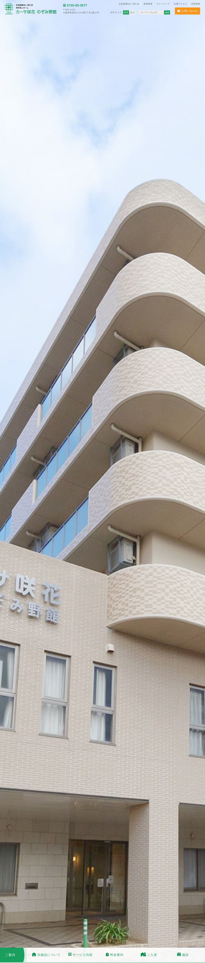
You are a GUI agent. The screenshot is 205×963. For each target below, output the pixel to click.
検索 (167, 12)
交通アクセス (180, 4)
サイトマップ (163, 4)
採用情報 (195, 4)
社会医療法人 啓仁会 (129, 4)
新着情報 (148, 4)
